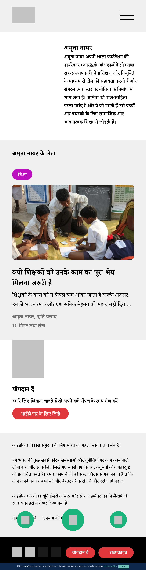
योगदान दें (80, 553)
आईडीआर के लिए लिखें (40, 415)
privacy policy (110, 566)
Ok (123, 566)
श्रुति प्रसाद (47, 317)
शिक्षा (22, 175)
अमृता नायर (23, 317)
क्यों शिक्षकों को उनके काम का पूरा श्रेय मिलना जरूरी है (63, 279)
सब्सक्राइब (118, 553)
